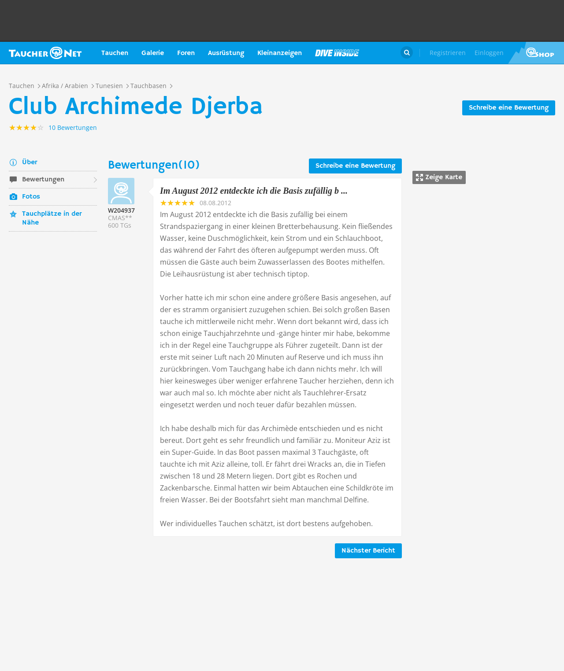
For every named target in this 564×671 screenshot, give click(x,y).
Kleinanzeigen (279, 53)
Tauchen (114, 53)
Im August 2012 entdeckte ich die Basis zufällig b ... (254, 190)
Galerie (152, 53)
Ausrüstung (226, 53)
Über (29, 162)
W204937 (121, 210)
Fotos (31, 196)
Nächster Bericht (368, 550)
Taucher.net (45, 53)
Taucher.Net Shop (536, 53)
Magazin (337, 53)
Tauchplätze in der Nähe (52, 218)
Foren (186, 53)
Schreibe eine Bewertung (509, 107)
